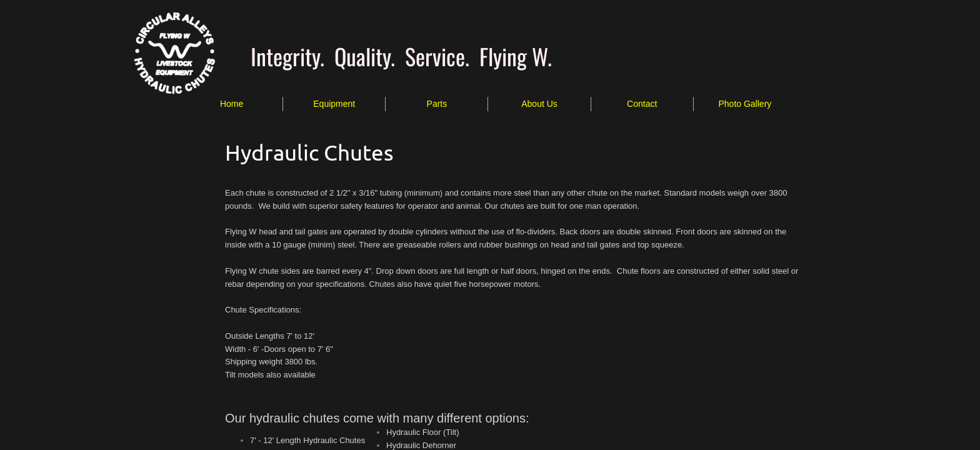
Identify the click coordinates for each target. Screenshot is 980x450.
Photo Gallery (744, 104)
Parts (437, 104)
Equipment (334, 104)
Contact (642, 104)
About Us (539, 104)
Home (231, 104)
